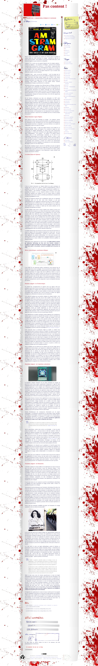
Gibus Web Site (68, 70)
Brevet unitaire (68, 72)
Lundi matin (67, 101)
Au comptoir (67, 52)
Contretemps (67, 77)
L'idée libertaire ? (68, 99)
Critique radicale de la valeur (70, 78)
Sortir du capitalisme (69, 120)
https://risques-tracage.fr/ (54, 327)
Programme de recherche (70, 38)
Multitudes (67, 107)
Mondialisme (67, 102)
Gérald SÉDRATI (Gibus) (40, 655)
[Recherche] (74, 23)
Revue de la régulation (69, 117)
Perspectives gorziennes (69, 110)
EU (65, 48)
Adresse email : (31, 625)
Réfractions (67, 115)
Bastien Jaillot (59, 658)
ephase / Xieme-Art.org (47, 658)
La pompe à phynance (69, 93)
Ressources (67, 50)
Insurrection (67, 45)
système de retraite (52, 438)
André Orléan (67, 73)
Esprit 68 (66, 85)
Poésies (66, 53)
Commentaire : (30, 635)
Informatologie (34, 21)
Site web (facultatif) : (32, 629)
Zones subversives (68, 133)
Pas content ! (67, 55)
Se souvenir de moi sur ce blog (34, 647)
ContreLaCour (67, 75)
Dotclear (32, 658)
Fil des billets (67, 140)
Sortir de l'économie (68, 118)
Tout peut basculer (68, 127)
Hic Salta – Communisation (70, 86)
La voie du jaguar (68, 94)
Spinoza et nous (68, 122)
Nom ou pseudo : (31, 621)
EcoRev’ (66, 80)
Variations (67, 131)
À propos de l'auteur (68, 63)
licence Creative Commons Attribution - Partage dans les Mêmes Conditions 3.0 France (44, 657)
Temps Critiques (68, 125)
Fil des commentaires (69, 141)
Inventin (66, 88)
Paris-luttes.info (68, 109)
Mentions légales (68, 62)
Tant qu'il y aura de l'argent (70, 123)
